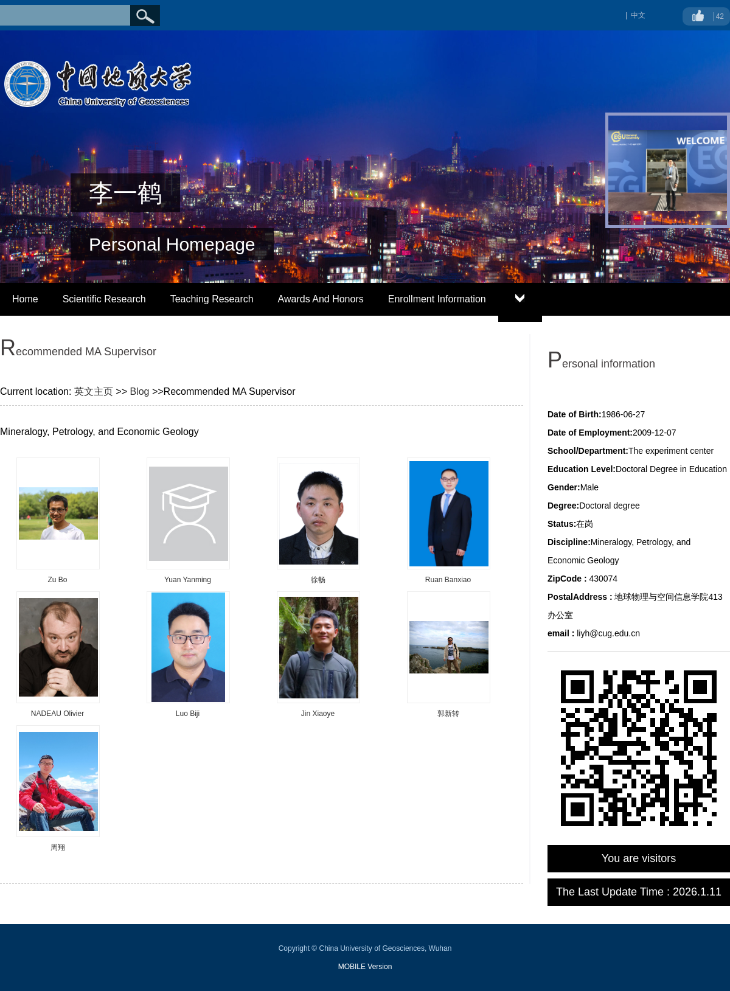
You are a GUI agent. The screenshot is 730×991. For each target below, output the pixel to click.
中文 (638, 15)
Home (25, 299)
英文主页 (93, 391)
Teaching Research (212, 299)
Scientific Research (104, 299)
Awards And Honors (321, 299)
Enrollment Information (437, 299)
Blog (139, 391)
